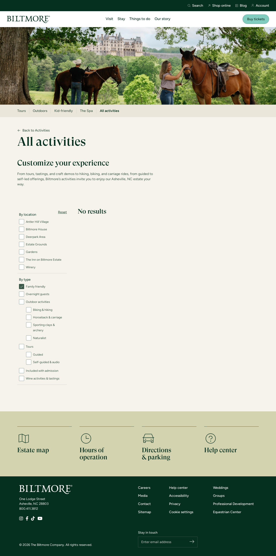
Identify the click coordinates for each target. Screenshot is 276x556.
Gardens (32, 252)
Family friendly (35, 286)
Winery (30, 267)
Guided (38, 354)
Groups (218, 496)
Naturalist (39, 338)
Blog (241, 5)
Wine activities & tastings (43, 378)
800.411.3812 (28, 509)
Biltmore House (36, 229)
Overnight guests (37, 294)
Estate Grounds (36, 244)
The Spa (86, 111)
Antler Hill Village (37, 222)
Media (142, 496)
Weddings (220, 488)
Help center (178, 488)
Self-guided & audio (46, 362)
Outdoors (40, 111)
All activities (109, 111)
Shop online (219, 5)
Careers (144, 488)
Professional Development (233, 504)
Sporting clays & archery (44, 327)
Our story (162, 19)
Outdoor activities (38, 302)
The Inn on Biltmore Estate (43, 260)
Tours (21, 111)
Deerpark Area (35, 237)
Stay (121, 19)
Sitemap (144, 512)
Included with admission (42, 371)
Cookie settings (181, 512)
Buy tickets (256, 19)
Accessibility (179, 496)
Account (260, 6)
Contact (144, 504)
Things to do (139, 19)
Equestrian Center (227, 512)
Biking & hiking (42, 310)
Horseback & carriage (47, 317)
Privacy (174, 504)
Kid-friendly (63, 111)
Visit (109, 19)
